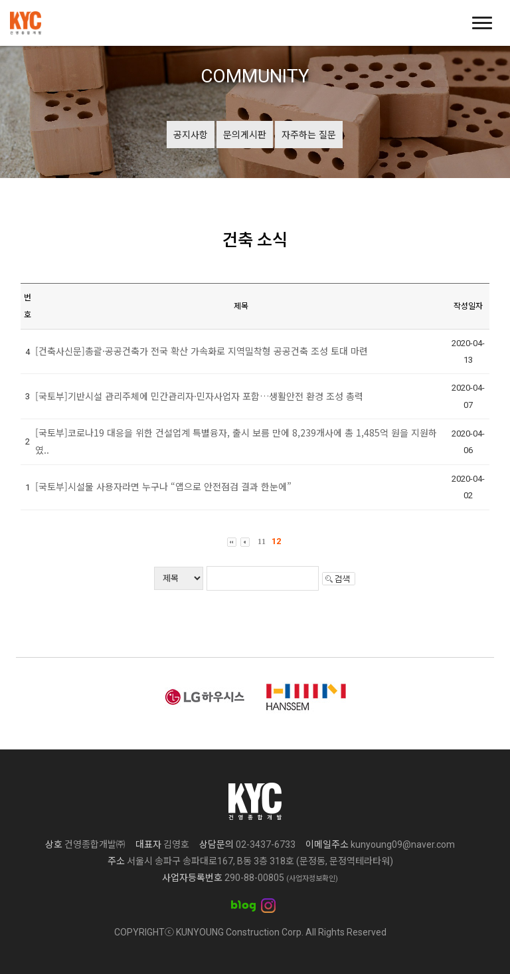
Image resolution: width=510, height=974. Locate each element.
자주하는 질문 (309, 134)
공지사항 (190, 134)
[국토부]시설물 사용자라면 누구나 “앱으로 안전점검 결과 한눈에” (163, 486)
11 (262, 541)
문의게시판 (244, 134)
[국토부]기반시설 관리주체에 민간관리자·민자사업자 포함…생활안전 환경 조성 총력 (199, 396)
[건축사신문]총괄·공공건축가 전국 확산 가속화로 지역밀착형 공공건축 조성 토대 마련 (201, 350)
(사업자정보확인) (312, 878)
